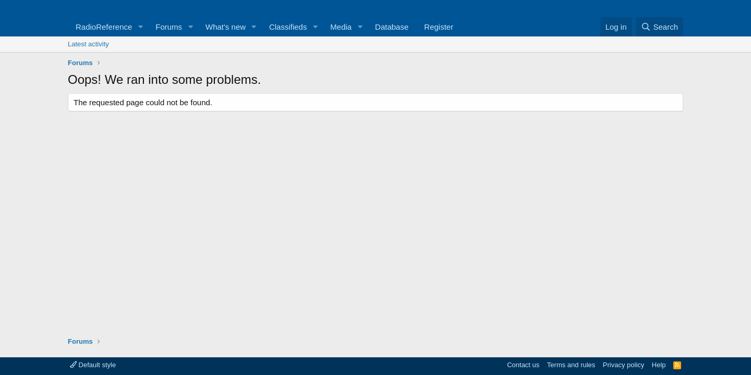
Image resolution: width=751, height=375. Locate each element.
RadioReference (104, 26)
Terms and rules (571, 365)
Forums (168, 26)
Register (438, 26)
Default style (93, 365)
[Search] (659, 26)
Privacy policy (623, 365)
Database (391, 26)
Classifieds (288, 26)
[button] (140, 26)
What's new (225, 26)
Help (659, 365)
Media (341, 26)
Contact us (523, 365)
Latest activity (88, 44)
